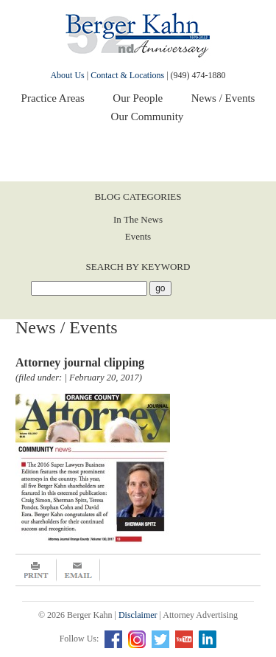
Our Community (147, 116)
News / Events (223, 98)
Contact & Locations (127, 75)
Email (78, 570)
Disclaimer (138, 615)
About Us (67, 75)
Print (36, 570)
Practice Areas (53, 98)
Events (138, 236)
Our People (138, 98)
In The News (138, 219)
